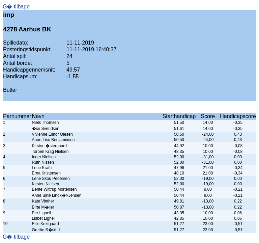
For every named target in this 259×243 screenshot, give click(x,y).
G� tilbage (16, 6)
